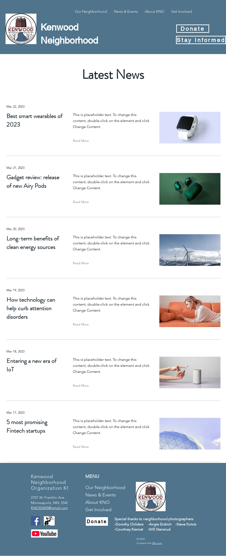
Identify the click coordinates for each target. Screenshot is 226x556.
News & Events (100, 495)
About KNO (97, 502)
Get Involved (98, 509)
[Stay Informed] (201, 40)
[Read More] (82, 141)
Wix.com (157, 543)
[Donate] (192, 28)
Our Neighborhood (104, 487)
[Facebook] (35, 520)
